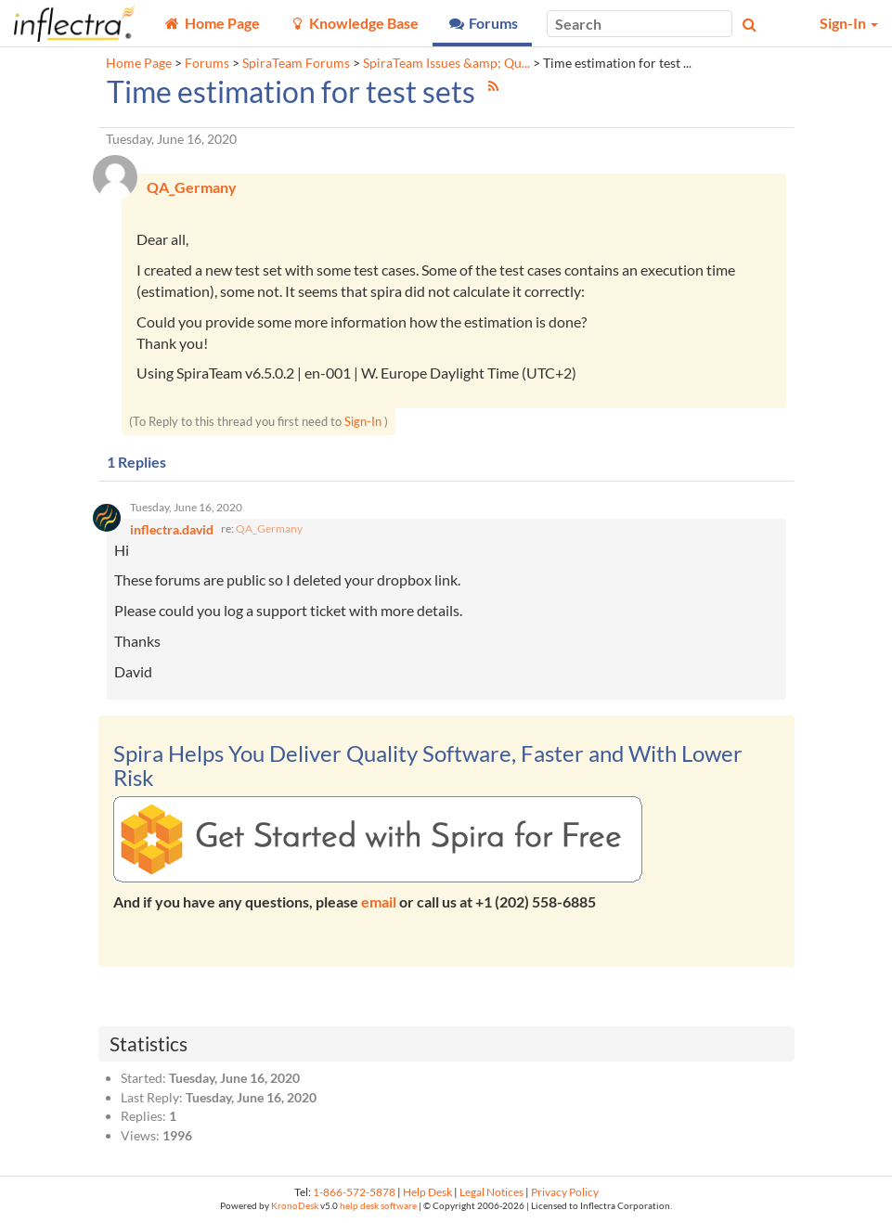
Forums (207, 63)
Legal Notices (491, 1192)
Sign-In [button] (849, 23)
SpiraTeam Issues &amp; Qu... (446, 63)
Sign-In (362, 421)
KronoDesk (294, 1206)
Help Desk (427, 1192)
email (378, 901)
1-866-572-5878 (354, 1192)
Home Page (139, 63)
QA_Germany (269, 528)
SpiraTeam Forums (296, 63)
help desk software (378, 1206)
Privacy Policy (565, 1192)
